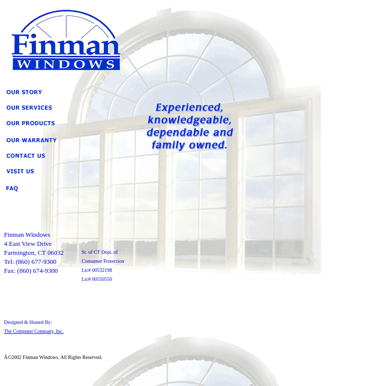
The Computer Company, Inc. (34, 331)
